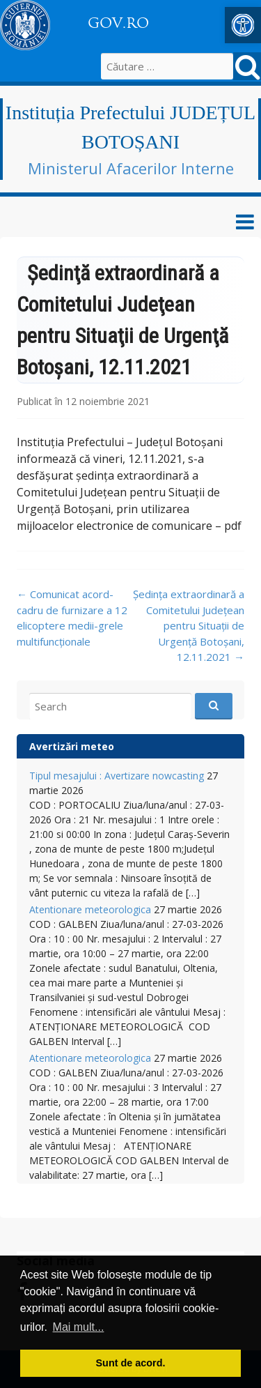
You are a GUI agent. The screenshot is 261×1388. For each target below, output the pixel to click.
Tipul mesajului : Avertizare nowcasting (116, 775)
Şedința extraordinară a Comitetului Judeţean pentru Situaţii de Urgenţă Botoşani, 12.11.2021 (188, 625)
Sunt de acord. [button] (131, 1362)
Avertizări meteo (71, 746)
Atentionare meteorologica (90, 909)
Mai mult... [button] (78, 1327)
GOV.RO (118, 23)
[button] (243, 25)
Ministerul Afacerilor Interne (131, 168)
